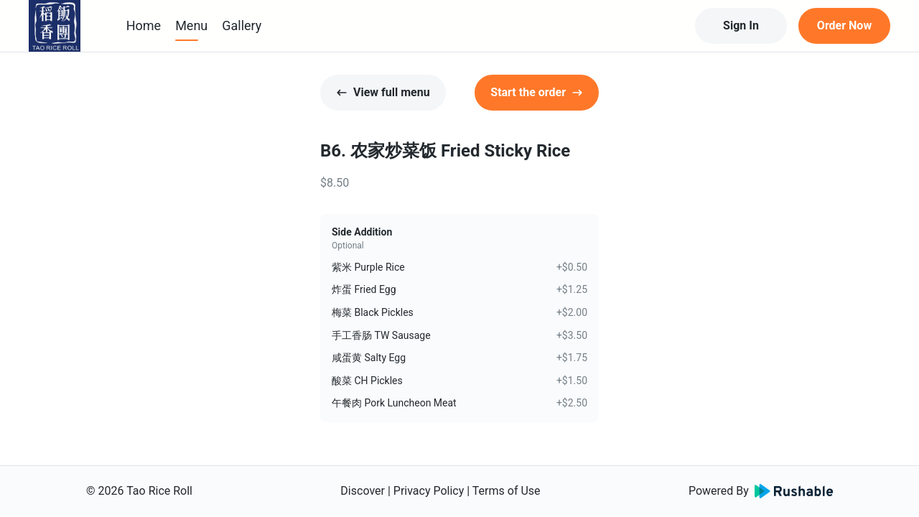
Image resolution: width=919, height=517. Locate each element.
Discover (362, 491)
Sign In (741, 25)
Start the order (536, 92)
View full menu (383, 92)
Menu (191, 25)
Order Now (844, 25)
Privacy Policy (429, 491)
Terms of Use (506, 491)
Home (143, 25)
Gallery (241, 25)
